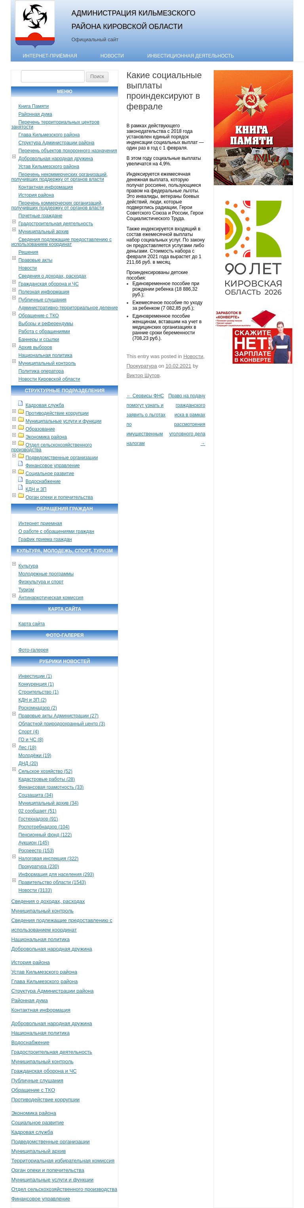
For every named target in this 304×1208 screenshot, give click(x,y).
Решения (28, 252)
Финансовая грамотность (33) (51, 787)
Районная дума (35, 114)
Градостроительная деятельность (55, 223)
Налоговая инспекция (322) (48, 858)
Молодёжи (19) (34, 755)
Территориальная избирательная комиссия (62, 1161)
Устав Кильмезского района (48, 166)
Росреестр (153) (36, 850)
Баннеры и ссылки (38, 339)
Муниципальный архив (43, 231)
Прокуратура (141, 366)
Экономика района (45, 437)
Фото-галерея (33, 650)
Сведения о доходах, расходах (52, 276)
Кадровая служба (44, 405)
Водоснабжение (43, 481)
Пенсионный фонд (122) (45, 835)
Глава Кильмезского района (49, 135)
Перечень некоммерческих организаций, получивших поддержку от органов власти (59, 177)
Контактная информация (45, 187)
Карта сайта (31, 624)
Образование (40, 429)
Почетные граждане (40, 216)
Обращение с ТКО (38, 315)
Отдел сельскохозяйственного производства (51, 447)
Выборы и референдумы (45, 323)
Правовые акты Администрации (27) (58, 716)
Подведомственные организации (61, 457)
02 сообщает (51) (37, 811)
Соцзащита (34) (35, 795)
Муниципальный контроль (47, 363)
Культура (28, 566)
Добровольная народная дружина (55, 158)
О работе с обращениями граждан (56, 531)
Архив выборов (35, 347)
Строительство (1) (38, 692)
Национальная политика (45, 355)
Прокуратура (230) (38, 866)
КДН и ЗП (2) (32, 700)
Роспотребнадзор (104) (43, 827)
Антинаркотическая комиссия (50, 597)
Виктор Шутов (143, 375)
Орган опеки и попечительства (59, 497)
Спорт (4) (28, 731)
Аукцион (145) (33, 843)
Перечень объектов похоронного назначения (67, 150)
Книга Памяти (33, 106)
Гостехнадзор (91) (38, 819)
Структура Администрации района (56, 143)
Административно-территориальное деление (68, 308)
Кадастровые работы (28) (46, 779)
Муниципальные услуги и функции (63, 421)
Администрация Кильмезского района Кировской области (133, 19)
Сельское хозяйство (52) (45, 771)
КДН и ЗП (35, 489)
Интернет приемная (40, 523)
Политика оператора (41, 371)
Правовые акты (35, 260)
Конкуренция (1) (36, 684)
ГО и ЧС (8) (30, 739)
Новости (112, 56)
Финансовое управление (52, 465)
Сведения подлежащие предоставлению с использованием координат (61, 242)
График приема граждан (45, 539)
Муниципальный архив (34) (48, 803)
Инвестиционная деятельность (190, 56)
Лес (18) (27, 747)
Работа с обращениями (44, 331)
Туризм (26, 589)
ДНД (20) (28, 763)
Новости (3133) (34, 890)
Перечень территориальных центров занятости (55, 124)
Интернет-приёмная (50, 56)
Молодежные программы (46, 574)
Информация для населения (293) (56, 874)
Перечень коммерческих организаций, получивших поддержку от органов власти (57, 205)
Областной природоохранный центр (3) (61, 724)
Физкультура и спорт (40, 582)
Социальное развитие (49, 473)
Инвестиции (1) (35, 676)
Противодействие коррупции (57, 413)
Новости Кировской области (49, 379)
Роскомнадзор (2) (37, 708)
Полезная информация (43, 292)
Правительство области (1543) (52, 882)
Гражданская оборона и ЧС (48, 284)
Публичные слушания (42, 300)
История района (36, 195)
